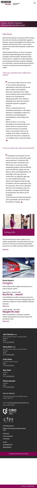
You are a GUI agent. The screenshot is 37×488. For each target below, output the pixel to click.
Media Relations (7, 447)
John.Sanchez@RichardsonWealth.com (18, 402)
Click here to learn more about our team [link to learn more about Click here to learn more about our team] (13, 25)
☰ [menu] (35, 3)
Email (4, 340)
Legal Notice (6, 438)
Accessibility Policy (8, 444)
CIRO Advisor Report (8, 425)
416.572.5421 (10, 365)
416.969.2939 (10, 342)
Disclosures (6, 433)
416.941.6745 (10, 387)
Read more (6, 306)
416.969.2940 (10, 354)
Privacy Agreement (8, 436)
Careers (5, 442)
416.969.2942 (10, 376)
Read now (6, 249)
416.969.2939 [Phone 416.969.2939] (30, 486)
